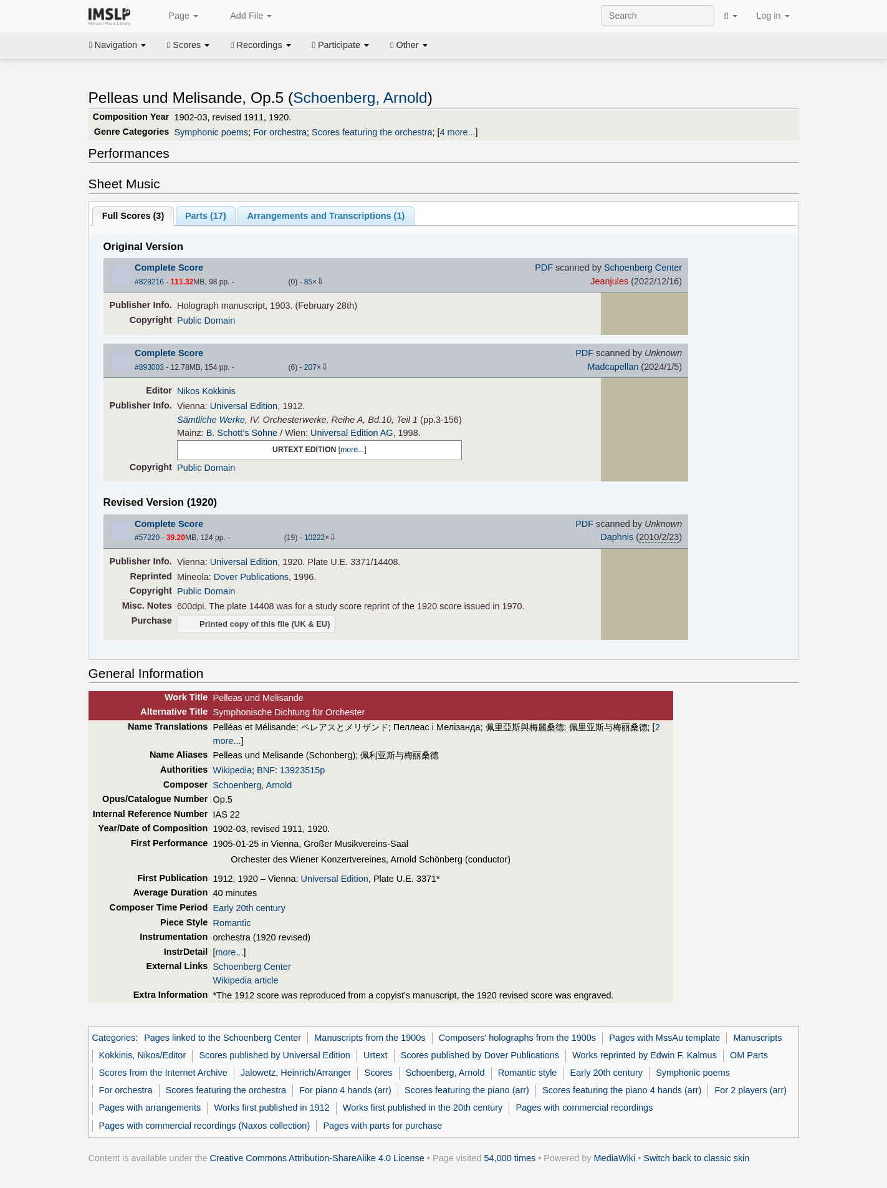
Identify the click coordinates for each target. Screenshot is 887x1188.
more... (352, 449)
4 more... (458, 132)
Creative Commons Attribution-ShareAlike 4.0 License (317, 1158)
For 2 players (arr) (751, 1090)
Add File (244, 16)
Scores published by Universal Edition (274, 1055)
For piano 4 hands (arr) (345, 1090)
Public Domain (206, 321)
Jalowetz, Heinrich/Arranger (296, 1073)
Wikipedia (232, 770)
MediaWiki (615, 1158)
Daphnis (616, 537)
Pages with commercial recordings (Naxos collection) (204, 1126)
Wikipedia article (245, 980)
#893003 (149, 367)
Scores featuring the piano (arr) (467, 1090)
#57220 (147, 537)
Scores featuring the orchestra (372, 132)
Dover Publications (251, 577)
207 (310, 367)
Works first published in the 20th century (423, 1108)
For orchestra (280, 132)
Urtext (375, 1055)
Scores (188, 45)
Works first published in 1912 (272, 1108)
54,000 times (510, 1158)
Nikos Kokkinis (206, 391)
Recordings (260, 45)
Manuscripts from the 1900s (369, 1038)
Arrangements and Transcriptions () (326, 216)
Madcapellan (612, 367)
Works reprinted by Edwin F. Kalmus (644, 1055)
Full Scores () (133, 216)
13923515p (302, 770)
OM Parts (749, 1055)
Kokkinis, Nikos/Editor (142, 1055)
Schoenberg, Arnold (360, 97)
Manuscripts (758, 1038)
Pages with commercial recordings (584, 1108)
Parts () (205, 216)
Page (176, 16)
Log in (772, 16)
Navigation (117, 45)
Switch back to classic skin (696, 1158)
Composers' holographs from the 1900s (517, 1038)
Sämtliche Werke (211, 420)
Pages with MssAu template (664, 1038)
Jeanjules (609, 281)
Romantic (232, 923)
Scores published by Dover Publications (480, 1055)
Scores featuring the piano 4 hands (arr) (621, 1090)
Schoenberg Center (643, 268)
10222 (314, 537)
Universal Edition (243, 406)
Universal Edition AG (351, 433)
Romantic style (527, 1073)
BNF (266, 770)
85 (308, 282)
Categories (114, 1038)
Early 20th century (249, 908)
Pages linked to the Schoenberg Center (222, 1038)
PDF (544, 268)
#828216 (149, 282)
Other (408, 45)
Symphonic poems (211, 132)
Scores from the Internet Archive (163, 1073)
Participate (341, 45)
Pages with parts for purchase (382, 1126)
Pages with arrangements (150, 1108)
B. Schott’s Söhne (242, 433)
